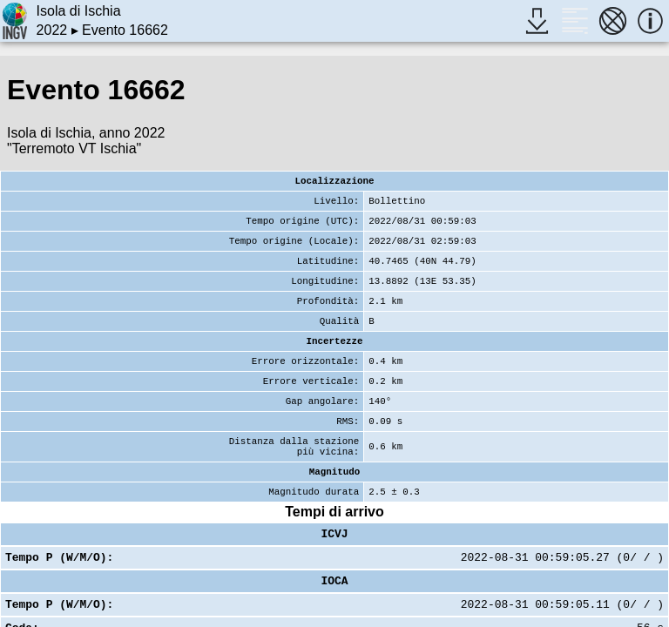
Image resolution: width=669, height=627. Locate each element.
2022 (52, 30)
